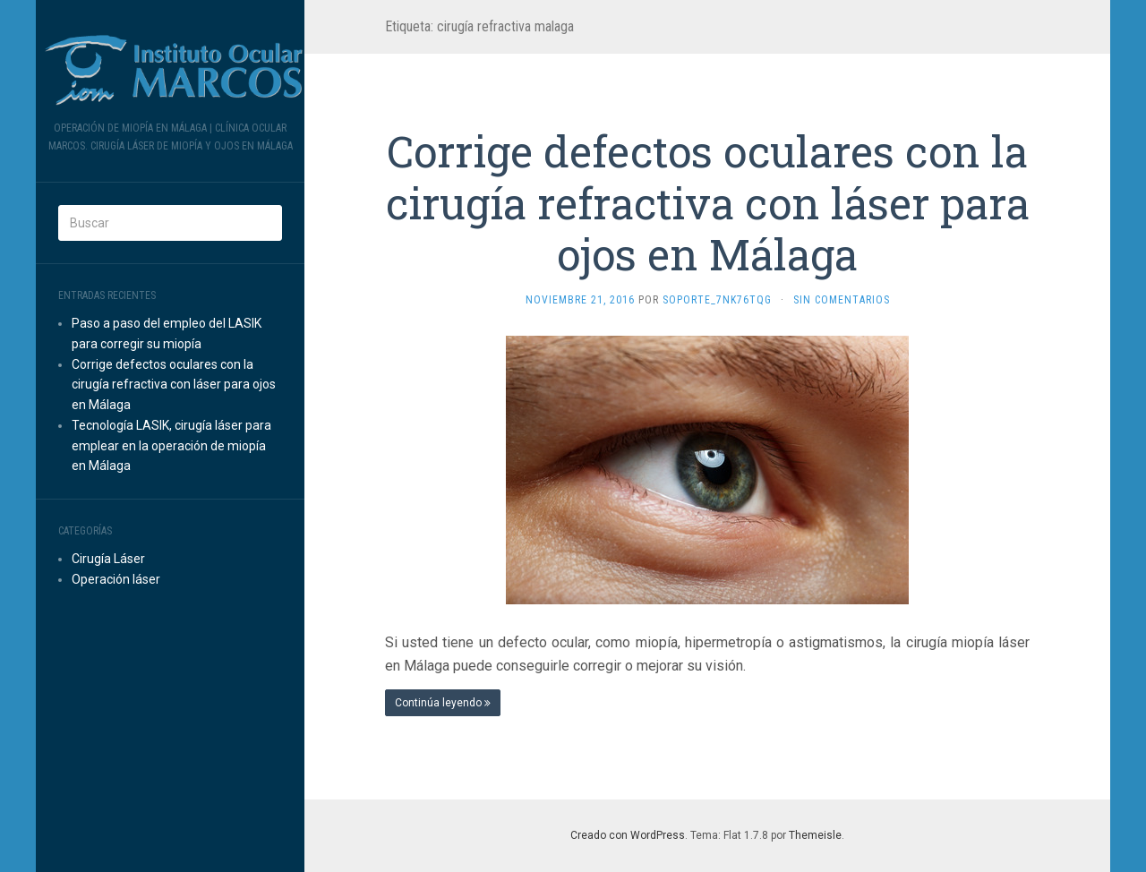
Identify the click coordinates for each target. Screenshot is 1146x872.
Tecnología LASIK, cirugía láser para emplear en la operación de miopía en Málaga (171, 446)
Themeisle (815, 835)
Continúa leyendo (443, 703)
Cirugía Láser (108, 558)
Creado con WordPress (627, 835)
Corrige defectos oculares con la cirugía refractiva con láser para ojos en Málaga (174, 385)
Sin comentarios (841, 300)
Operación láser (116, 579)
